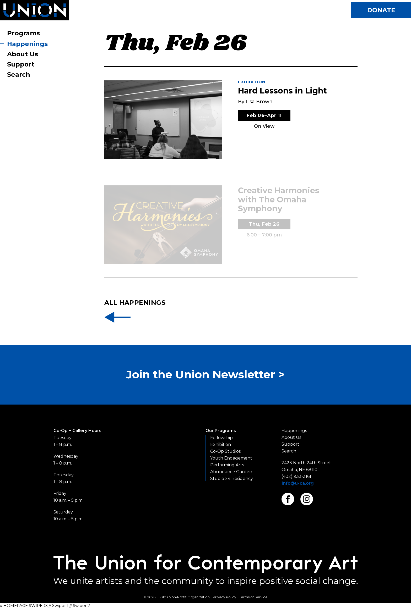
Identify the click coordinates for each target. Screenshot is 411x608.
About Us (22, 54)
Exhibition (252, 81)
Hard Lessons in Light (282, 91)
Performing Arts (227, 464)
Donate (381, 10)
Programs (23, 33)
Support (20, 64)
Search (18, 74)
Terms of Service (253, 597)
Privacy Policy (224, 597)
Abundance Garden (231, 471)
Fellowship (221, 437)
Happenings (27, 44)
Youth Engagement (231, 458)
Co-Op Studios (225, 451)
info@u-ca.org (298, 483)
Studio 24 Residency (231, 478)
